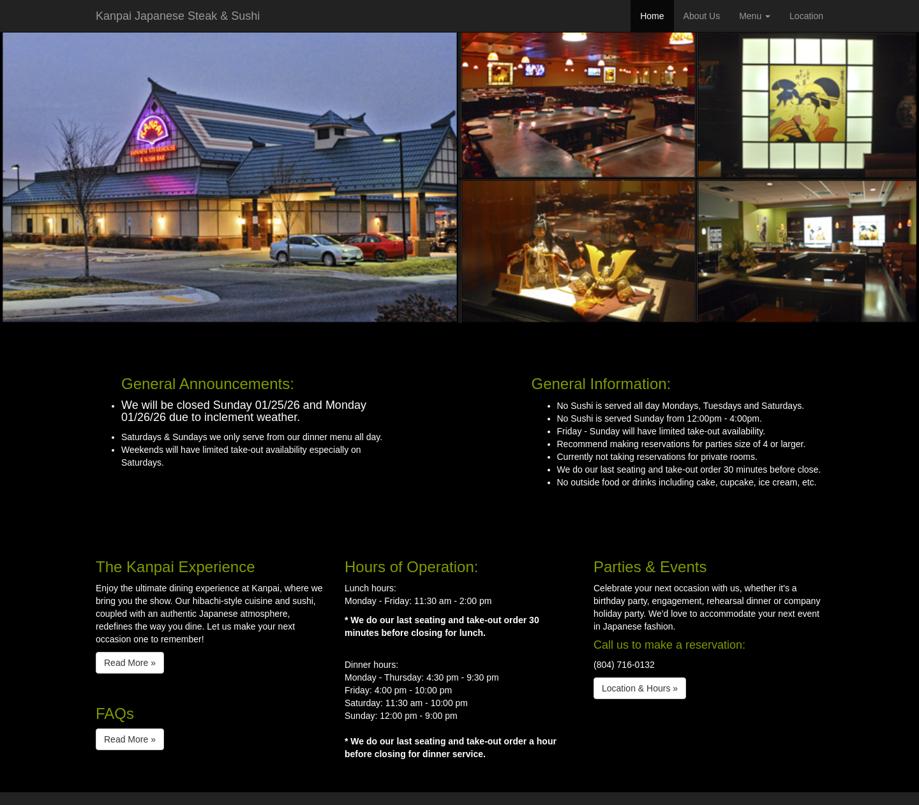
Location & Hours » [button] (640, 688)
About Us (702, 16)
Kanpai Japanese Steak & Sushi (178, 16)
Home (652, 16)
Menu (754, 16)
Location (806, 16)
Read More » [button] (130, 663)
